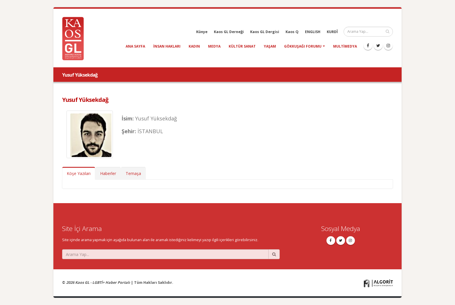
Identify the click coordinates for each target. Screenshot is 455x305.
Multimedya (345, 46)
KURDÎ (332, 31)
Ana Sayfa (135, 46)
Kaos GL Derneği (229, 31)
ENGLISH (312, 31)
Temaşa (133, 173)
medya (214, 46)
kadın (194, 46)
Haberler (108, 173)
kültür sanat (242, 46)
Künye (201, 31)
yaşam (270, 46)
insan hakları (166, 46)
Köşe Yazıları (79, 173)
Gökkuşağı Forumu (303, 46)
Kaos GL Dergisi (264, 31)
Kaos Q (292, 31)
